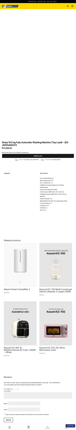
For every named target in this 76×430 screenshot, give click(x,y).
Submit (8, 420)
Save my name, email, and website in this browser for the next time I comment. (27, 414)
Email (6, 409)
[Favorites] (28, 427)
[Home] (9, 427)
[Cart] (72, 6)
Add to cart (38, 156)
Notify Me (70, 426)
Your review (7, 391)
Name (6, 403)
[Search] (68, 6)
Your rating (7, 389)
